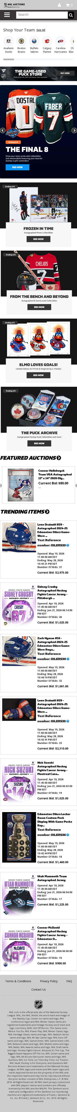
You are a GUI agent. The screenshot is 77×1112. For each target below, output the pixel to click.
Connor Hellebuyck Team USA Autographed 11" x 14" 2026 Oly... (55, 474)
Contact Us (38, 989)
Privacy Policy (49, 981)
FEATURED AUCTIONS (30, 457)
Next (74, 131)
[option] (38, 485)
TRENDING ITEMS (24, 511)
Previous (3, 131)
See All (40, 30)
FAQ (69, 981)
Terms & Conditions (18, 981)
